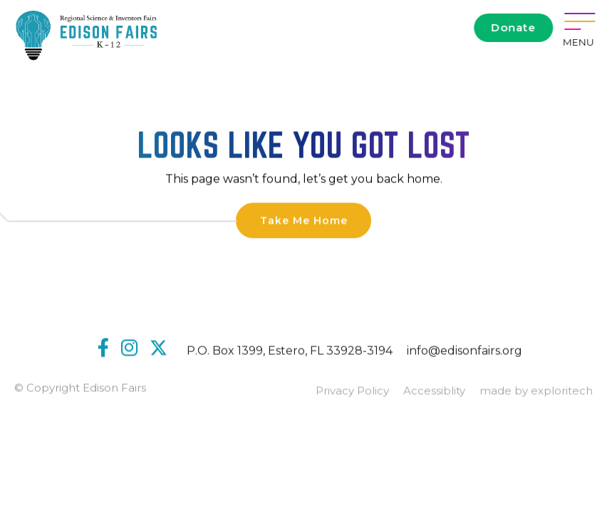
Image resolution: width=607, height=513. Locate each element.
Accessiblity (434, 392)
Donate (514, 27)
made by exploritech (536, 392)
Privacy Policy (352, 392)
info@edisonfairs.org (464, 351)
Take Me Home (304, 220)
